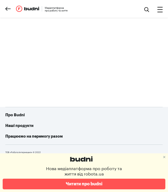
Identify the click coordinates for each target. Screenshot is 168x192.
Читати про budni (84, 184)
